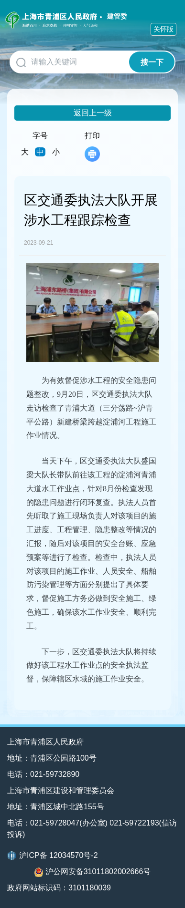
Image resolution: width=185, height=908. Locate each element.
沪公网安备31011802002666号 (92, 872)
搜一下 (152, 62)
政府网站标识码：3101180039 (59, 888)
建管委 (117, 16)
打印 (92, 147)
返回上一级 (93, 113)
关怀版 (163, 29)
